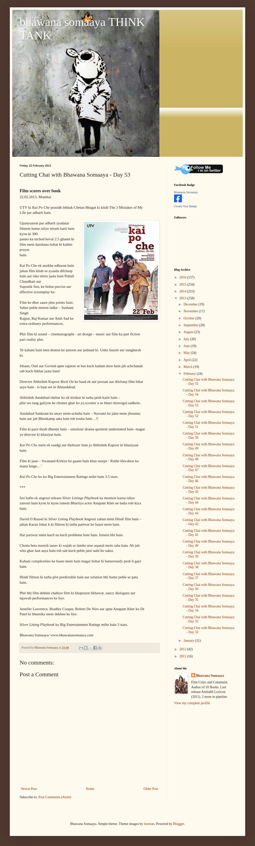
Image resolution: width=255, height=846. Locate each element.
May (187, 353)
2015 (183, 284)
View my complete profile (192, 703)
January (189, 640)
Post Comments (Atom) (54, 797)
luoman (149, 824)
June (187, 346)
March (188, 367)
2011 (183, 656)
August (188, 332)
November (191, 311)
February (190, 373)
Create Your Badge (185, 206)
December (190, 304)
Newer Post (29, 789)
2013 (183, 298)
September (191, 325)
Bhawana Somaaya (185, 192)
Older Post (151, 789)
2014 (183, 291)
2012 (183, 649)
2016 (183, 277)
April (187, 360)
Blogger (178, 824)
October (189, 318)
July (186, 339)
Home (90, 789)
